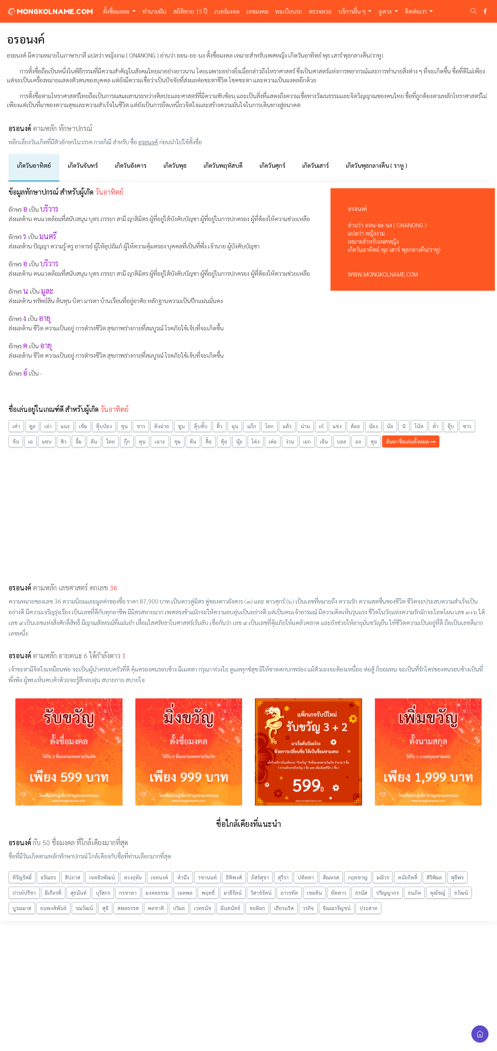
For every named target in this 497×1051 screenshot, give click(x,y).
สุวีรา (283, 877)
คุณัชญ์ (437, 892)
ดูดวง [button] (385, 11)
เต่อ (273, 441)
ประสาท (368, 908)
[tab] (34, 167)
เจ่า (48, 426)
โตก (269, 426)
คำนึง (183, 877)
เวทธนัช (202, 908)
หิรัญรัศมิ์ (22, 877)
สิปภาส (72, 877)
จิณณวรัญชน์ (337, 908)
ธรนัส (361, 892)
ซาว (467, 426)
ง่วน (290, 441)
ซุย (374, 441)
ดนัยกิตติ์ (408, 877)
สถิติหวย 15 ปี (190, 11)
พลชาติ (156, 908)
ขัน (15, 441)
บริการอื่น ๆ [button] (353, 11)
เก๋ (321, 426)
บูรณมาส (21, 908)
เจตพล (185, 892)
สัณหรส (331, 877)
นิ (404, 426)
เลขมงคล (257, 11)
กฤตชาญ (358, 877)
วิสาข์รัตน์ (261, 892)
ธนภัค (414, 892)
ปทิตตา (306, 877)
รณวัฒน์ (84, 908)
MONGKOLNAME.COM (50, 11)
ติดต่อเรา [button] (416, 11)
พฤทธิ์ (208, 892)
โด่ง (255, 441)
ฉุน (234, 426)
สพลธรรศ (128, 908)
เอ (30, 441)
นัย (390, 426)
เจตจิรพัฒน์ (102, 877)
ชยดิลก (257, 908)
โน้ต (419, 426)
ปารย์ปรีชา (24, 892)
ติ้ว (219, 426)
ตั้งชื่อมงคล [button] (117, 11)
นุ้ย (239, 441)
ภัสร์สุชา (260, 877)
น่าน (305, 426)
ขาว (141, 426)
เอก (307, 441)
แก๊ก (251, 426)
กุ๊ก (127, 441)
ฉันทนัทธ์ (230, 908)
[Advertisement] (248, 514)
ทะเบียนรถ (288, 11)
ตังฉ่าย (161, 426)
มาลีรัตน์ (233, 892)
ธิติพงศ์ (234, 877)
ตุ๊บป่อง (104, 426)
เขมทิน (314, 892)
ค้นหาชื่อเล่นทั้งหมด (411, 441)
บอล (341, 441)
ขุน (124, 426)
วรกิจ (308, 908)
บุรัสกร (103, 892)
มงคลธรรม (157, 892)
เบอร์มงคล (227, 11)
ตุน (142, 441)
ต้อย (355, 426)
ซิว (64, 441)
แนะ (65, 426)
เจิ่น (324, 441)
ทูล (32, 426)
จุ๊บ (450, 426)
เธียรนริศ (284, 908)
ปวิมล (179, 908)
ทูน (181, 426)
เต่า (16, 426)
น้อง (373, 426)
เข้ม (83, 426)
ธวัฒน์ (461, 892)
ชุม (177, 441)
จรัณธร (48, 877)
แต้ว (287, 426)
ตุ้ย (224, 441)
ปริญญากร (387, 892)
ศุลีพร (457, 877)
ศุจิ (105, 908)
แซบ (47, 441)
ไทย (110, 441)
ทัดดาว (338, 892)
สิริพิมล (434, 877)
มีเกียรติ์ (53, 892)
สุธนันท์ (78, 892)
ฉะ (358, 441)
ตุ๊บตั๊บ (201, 426)
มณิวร (383, 877)
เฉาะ (160, 441)
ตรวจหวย (320, 11)
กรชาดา (128, 892)
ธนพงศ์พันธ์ (53, 908)
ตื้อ (208, 441)
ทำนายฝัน (155, 11)
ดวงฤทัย (133, 877)
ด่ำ (436, 426)
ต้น (94, 441)
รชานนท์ (207, 877)
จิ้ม (79, 441)
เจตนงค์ (159, 877)
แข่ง (337, 426)
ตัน (193, 441)
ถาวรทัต (289, 892)
